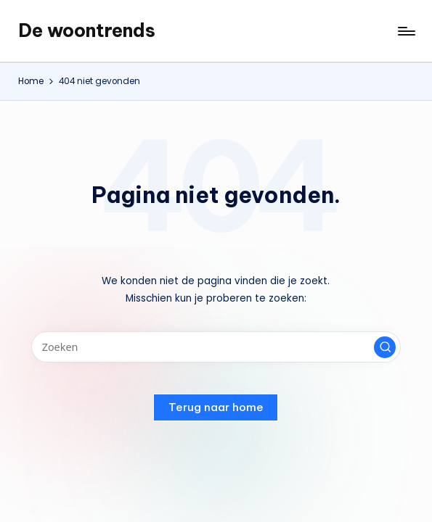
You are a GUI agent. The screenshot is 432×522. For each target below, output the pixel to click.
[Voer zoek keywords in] (216, 346)
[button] (385, 347)
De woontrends (86, 30)
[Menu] (405, 31)
